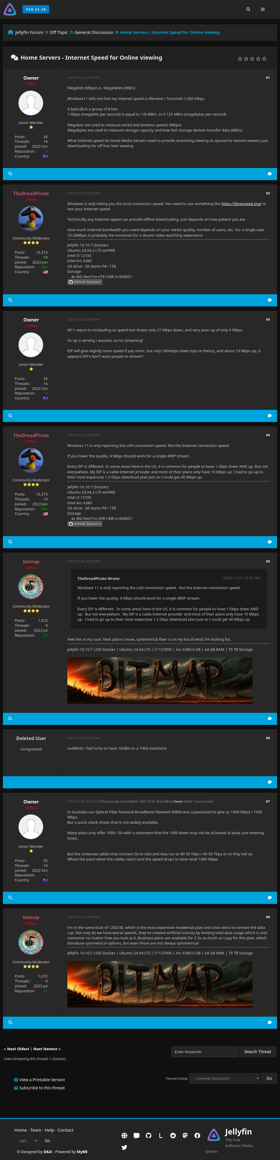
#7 (268, 801)
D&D (48, 1151)
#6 (268, 738)
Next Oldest (18, 1048)
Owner (31, 78)
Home (20, 1130)
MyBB (82, 1151)
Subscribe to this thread (42, 1087)
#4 (268, 435)
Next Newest (45, 1048)
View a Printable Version (42, 1079)
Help (49, 1130)
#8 (268, 917)
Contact (65, 1130)
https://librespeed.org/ (241, 203)
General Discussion (94, 32)
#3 (268, 319)
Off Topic (59, 32)
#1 (268, 77)
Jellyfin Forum (29, 32)
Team (35, 1130)
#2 (268, 193)
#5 (268, 561)
